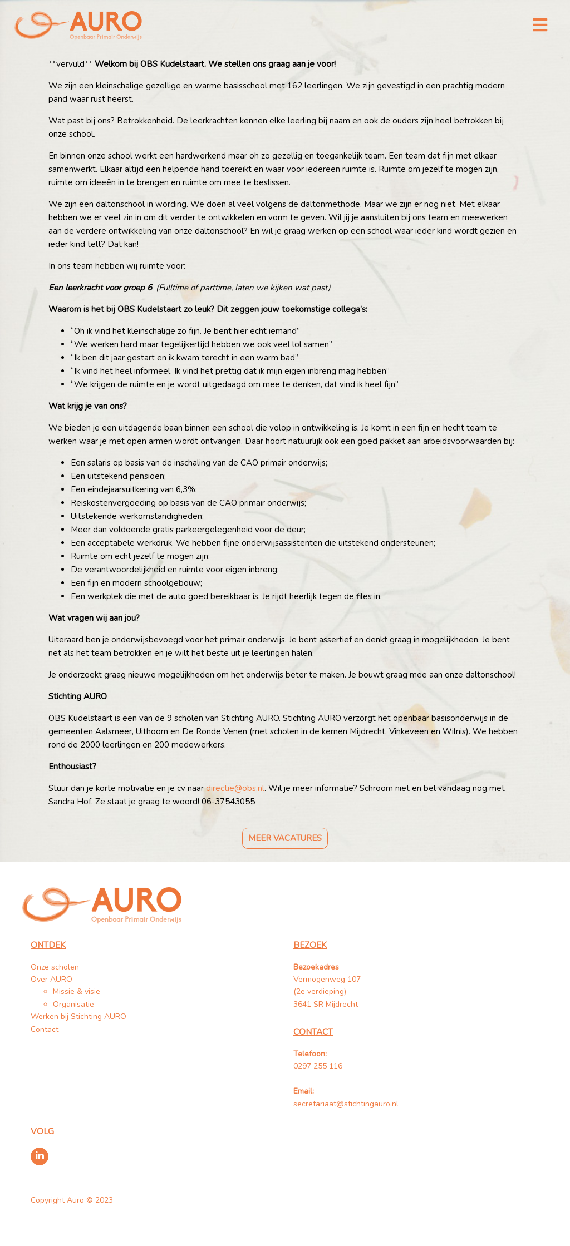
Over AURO (51, 979)
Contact (44, 1029)
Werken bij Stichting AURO (80, 1016)
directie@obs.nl (235, 788)
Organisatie (73, 1004)
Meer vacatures (285, 838)
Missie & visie (76, 991)
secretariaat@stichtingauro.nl (346, 1104)
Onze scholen (55, 967)
